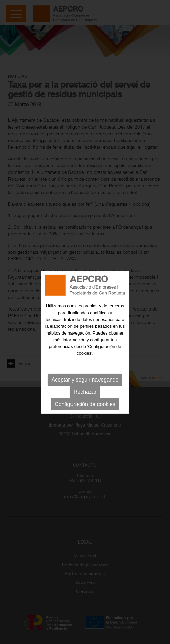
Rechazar (85, 396)
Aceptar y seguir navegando (84, 384)
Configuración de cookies (85, 408)
